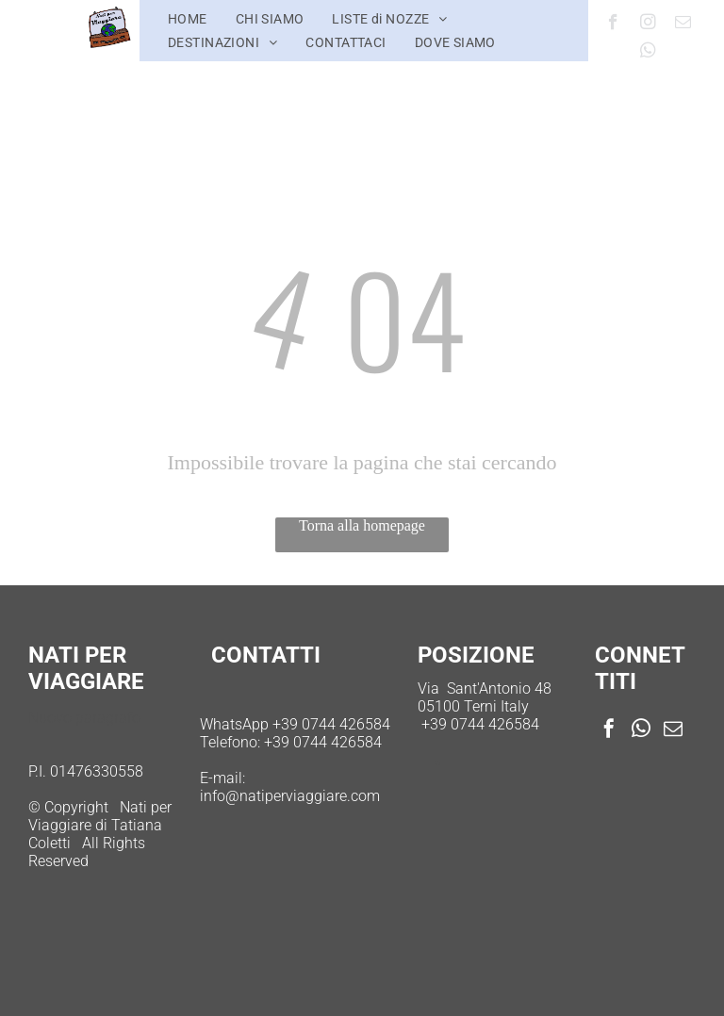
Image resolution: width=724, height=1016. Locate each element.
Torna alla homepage (362, 525)
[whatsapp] (648, 53)
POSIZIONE (476, 655)
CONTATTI (266, 655)
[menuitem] (188, 19)
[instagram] (648, 24)
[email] (683, 24)
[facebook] (613, 24)
